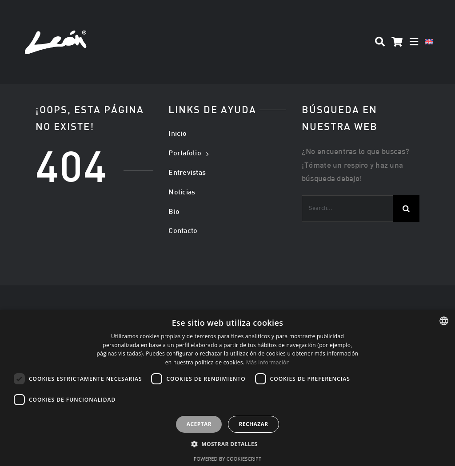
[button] (227, 444)
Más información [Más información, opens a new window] (268, 362)
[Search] (380, 42)
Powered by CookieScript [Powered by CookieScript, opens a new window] (228, 458)
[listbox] (443, 320)
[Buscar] (406, 208)
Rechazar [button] (253, 424)
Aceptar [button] (199, 424)
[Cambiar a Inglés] (429, 42)
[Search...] (347, 208)
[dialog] (227, 388)
